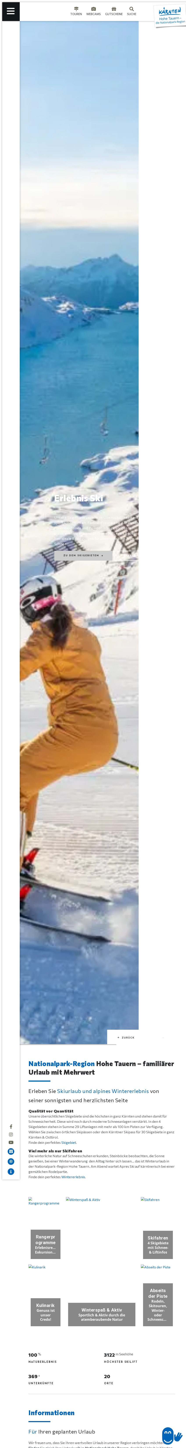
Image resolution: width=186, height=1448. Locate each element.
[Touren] (76, 9)
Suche (131, 14)
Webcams (93, 14)
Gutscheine (114, 14)
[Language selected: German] (145, 12)
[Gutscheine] (114, 9)
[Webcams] (93, 9)
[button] (126, 1430)
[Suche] (131, 9)
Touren (76, 14)
